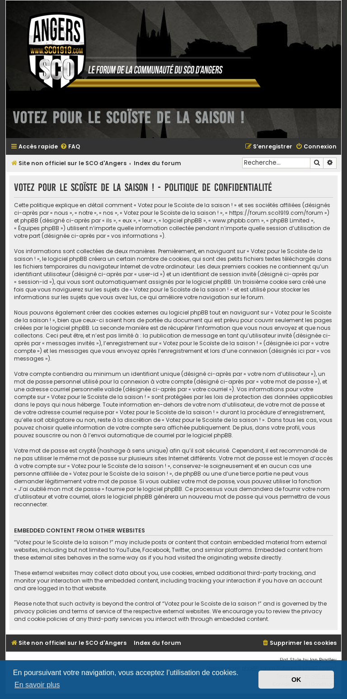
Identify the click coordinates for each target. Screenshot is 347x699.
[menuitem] (70, 147)
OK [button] (296, 679)
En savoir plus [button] (37, 685)
